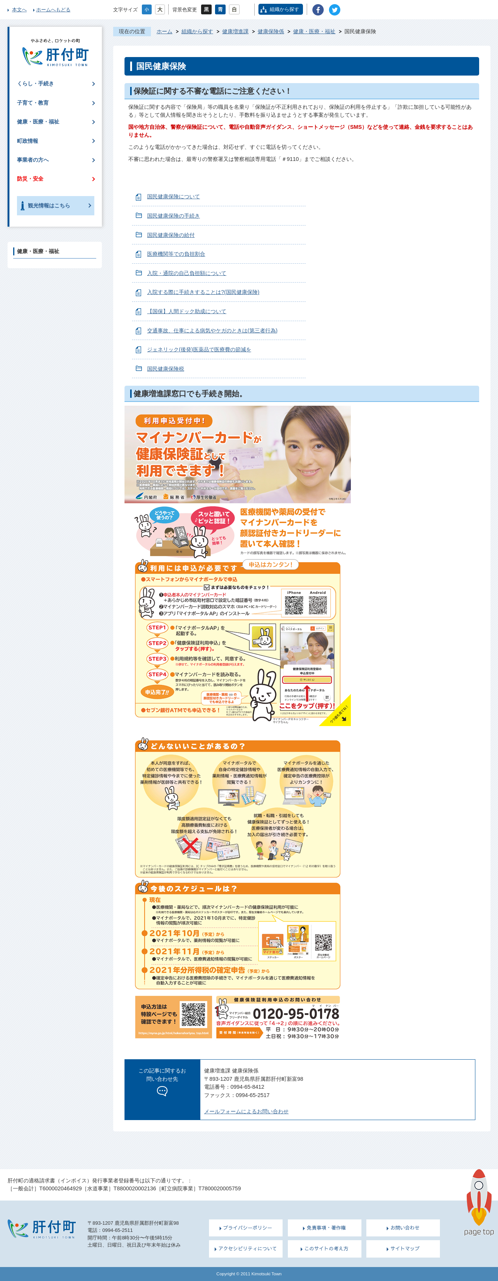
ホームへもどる (53, 9)
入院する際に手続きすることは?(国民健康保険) (203, 292)
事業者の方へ (33, 160)
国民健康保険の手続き (173, 216)
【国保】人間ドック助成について (186, 311)
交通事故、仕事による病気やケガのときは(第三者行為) (212, 331)
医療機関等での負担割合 (176, 254)
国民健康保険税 (165, 369)
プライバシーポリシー (247, 1227)
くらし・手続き (35, 83)
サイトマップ (405, 1248)
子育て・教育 (33, 103)
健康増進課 (235, 31)
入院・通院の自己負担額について (186, 273)
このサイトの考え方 (326, 1248)
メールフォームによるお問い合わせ (246, 1111)
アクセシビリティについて (247, 1248)
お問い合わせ (405, 1227)
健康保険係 (271, 31)
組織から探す (284, 9)
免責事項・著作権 (326, 1227)
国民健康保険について (173, 196)
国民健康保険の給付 (171, 235)
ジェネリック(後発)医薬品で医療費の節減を (199, 349)
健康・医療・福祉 (314, 31)
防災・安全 (30, 179)
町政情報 (27, 141)
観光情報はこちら (49, 205)
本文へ (19, 9)
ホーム (164, 31)
